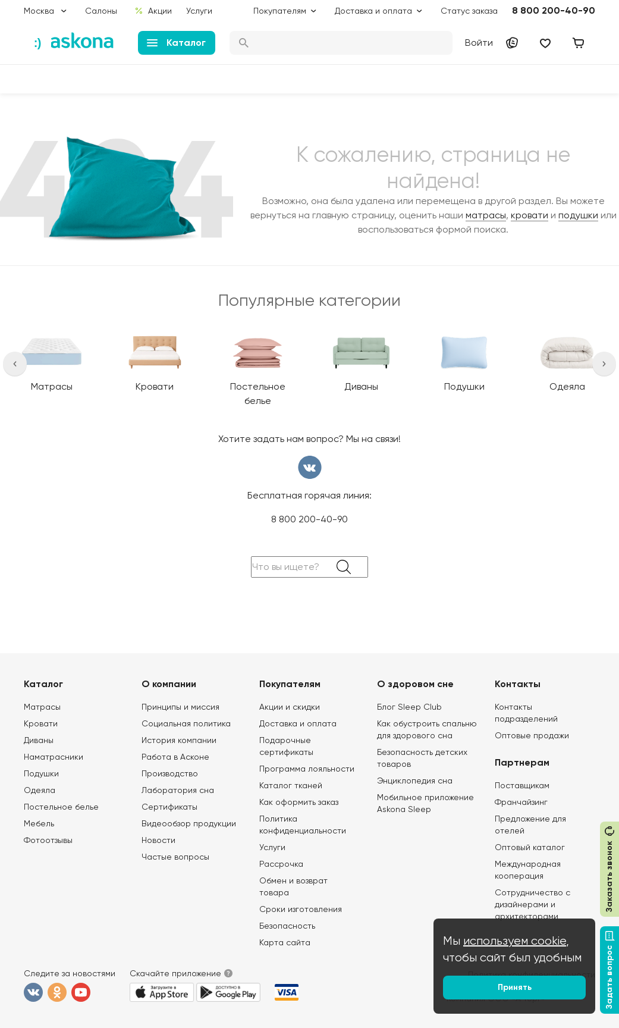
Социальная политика (186, 723)
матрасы (486, 215)
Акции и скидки (289, 707)
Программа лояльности (306, 768)
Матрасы (42, 707)
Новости (158, 840)
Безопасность (287, 925)
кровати (529, 215)
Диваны (39, 740)
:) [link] (37, 42)
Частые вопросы (175, 856)
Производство (170, 773)
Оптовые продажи (532, 735)
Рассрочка (281, 864)
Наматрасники (53, 756)
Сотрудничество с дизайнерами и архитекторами (532, 904)
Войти (479, 42)
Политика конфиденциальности (302, 824)
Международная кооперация (528, 869)
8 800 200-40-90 (553, 10)
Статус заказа (469, 10)
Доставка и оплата (298, 723)
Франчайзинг (521, 802)
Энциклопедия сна (415, 780)
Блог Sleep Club (409, 707)
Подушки (41, 773)
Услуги (199, 10)
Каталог (176, 42)
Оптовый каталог (530, 847)
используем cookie (514, 941)
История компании (179, 740)
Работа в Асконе (175, 756)
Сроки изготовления (300, 909)
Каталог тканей (290, 785)
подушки (578, 215)
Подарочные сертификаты (286, 746)
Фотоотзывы (48, 840)
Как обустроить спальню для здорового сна (427, 729)
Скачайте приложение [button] (175, 973)
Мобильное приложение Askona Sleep (425, 803)
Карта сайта (284, 942)
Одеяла (39, 790)
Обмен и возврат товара (293, 886)
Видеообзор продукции (189, 823)
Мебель (39, 823)
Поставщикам (522, 785)
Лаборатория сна (178, 790)
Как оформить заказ (298, 802)
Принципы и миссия (180, 707)
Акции (153, 10)
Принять (515, 987)
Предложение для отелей (530, 824)
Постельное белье (61, 806)
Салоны (101, 10)
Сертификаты (169, 806)
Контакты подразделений (526, 712)
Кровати (41, 723)
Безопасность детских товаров (422, 758)
